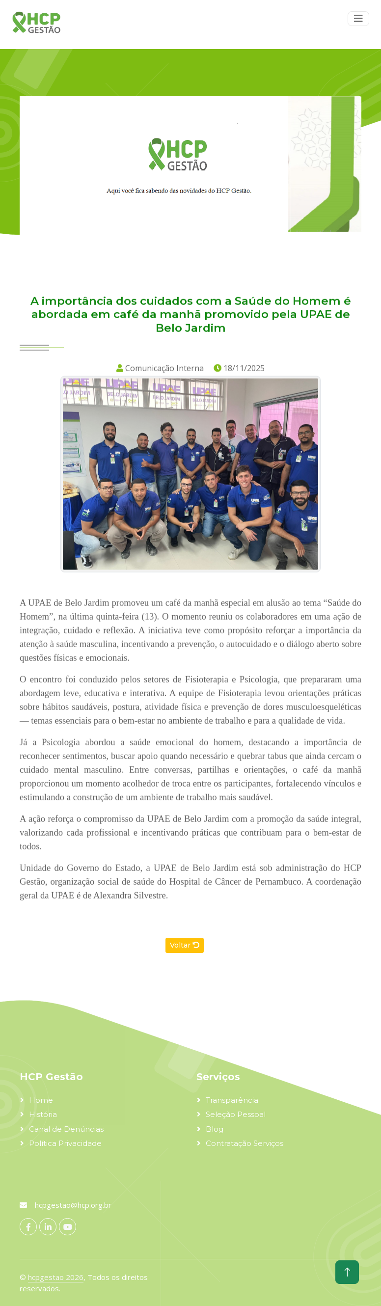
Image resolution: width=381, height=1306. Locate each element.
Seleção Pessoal (236, 1114)
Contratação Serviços (244, 1143)
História (43, 1114)
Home (41, 1100)
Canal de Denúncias (66, 1129)
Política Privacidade (65, 1143)
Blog (214, 1129)
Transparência (232, 1100)
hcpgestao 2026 (55, 1277)
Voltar (184, 945)
